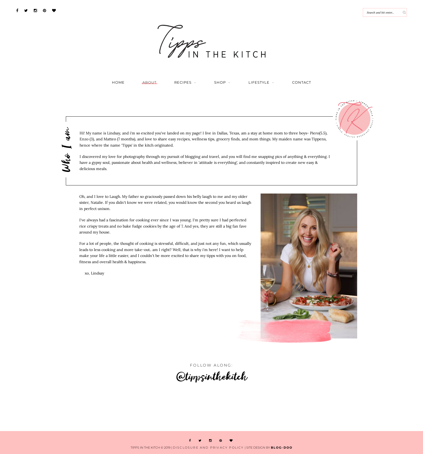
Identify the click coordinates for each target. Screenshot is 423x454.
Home (118, 82)
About (149, 82)
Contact (301, 82)
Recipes (183, 82)
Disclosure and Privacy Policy (208, 447)
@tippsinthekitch (211, 376)
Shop (220, 82)
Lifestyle (259, 82)
